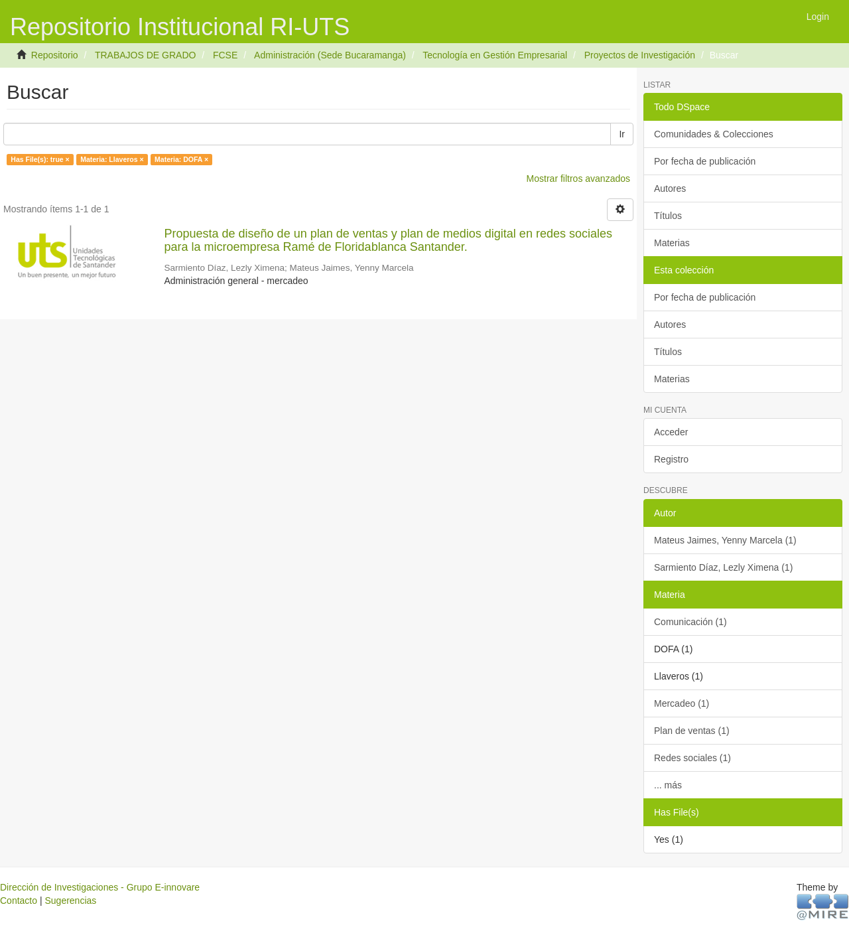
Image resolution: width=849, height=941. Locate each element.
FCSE (225, 55)
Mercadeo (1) (681, 703)
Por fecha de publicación (704, 161)
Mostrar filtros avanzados (578, 178)
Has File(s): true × (40, 159)
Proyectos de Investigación (639, 55)
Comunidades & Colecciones (713, 134)
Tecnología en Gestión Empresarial (495, 55)
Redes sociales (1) (692, 758)
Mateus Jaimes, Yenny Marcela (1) (725, 540)
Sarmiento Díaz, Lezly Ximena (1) (723, 567)
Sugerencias (70, 900)
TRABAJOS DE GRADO (145, 55)
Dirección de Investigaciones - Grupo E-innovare (100, 887)
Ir (622, 134)
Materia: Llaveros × (111, 159)
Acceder (671, 432)
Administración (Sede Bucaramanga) (330, 55)
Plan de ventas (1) (692, 730)
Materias (672, 243)
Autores (670, 188)
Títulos (668, 215)
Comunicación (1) (690, 621)
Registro (671, 459)
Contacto (18, 900)
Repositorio (54, 55)
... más (668, 785)
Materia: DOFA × (181, 159)
